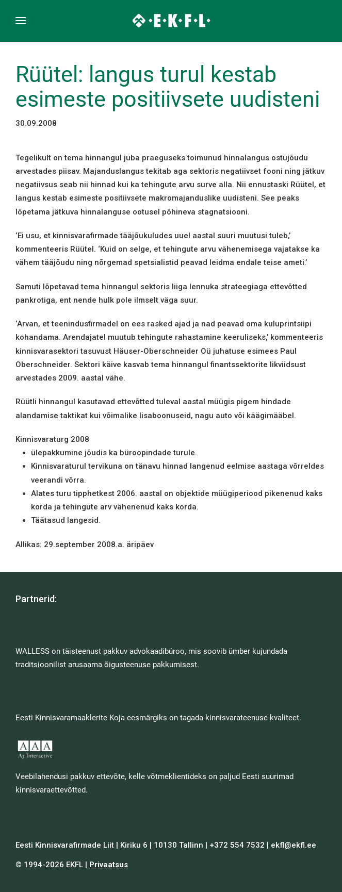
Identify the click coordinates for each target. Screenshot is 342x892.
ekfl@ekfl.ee (293, 845)
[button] (20, 20)
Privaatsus (108, 864)
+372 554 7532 (237, 845)
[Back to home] (171, 20)
